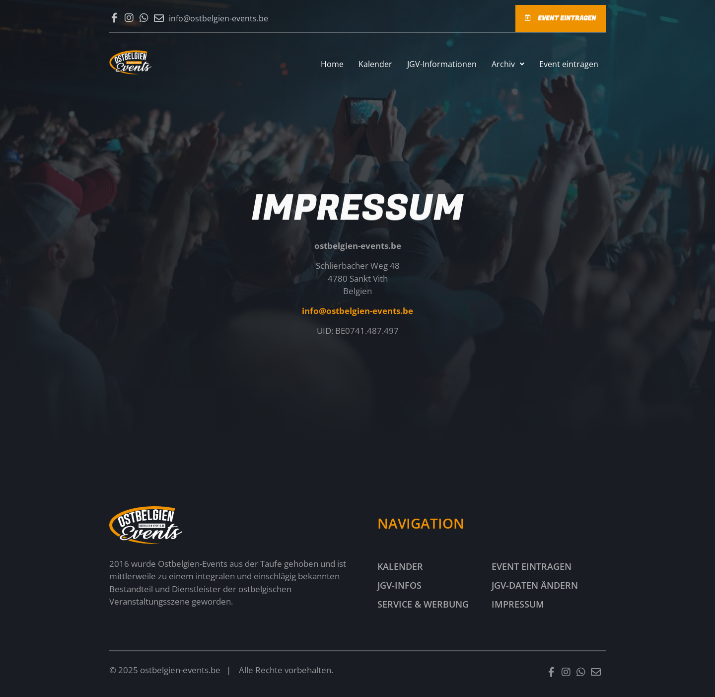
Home (332, 64)
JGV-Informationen (442, 64)
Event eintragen (568, 64)
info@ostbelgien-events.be (357, 311)
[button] (508, 64)
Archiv (508, 64)
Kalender (375, 64)
